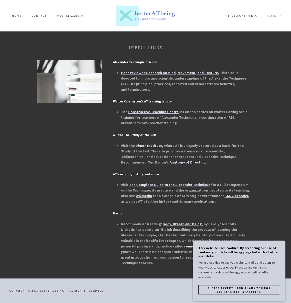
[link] (145, 15)
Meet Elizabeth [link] (70, 15)
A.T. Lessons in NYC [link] (241, 15)
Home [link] (16, 15)
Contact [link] (39, 15)
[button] (273, 16)
